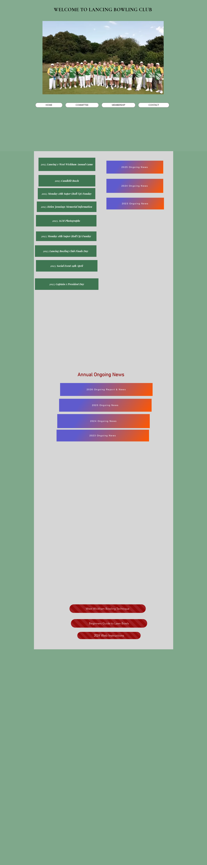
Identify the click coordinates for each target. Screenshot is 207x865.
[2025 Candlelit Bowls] (67, 180)
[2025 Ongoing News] (134, 167)
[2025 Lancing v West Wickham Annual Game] (67, 164)
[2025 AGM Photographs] (66, 220)
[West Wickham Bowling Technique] (107, 608)
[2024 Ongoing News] (134, 186)
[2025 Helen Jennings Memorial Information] (66, 207)
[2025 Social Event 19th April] (66, 266)
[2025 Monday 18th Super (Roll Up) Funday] (66, 193)
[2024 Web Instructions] (109, 635)
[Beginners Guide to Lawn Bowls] (109, 623)
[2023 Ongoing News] (135, 203)
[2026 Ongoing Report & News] (106, 389)
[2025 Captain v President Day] (66, 284)
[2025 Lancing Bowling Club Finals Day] (65, 251)
